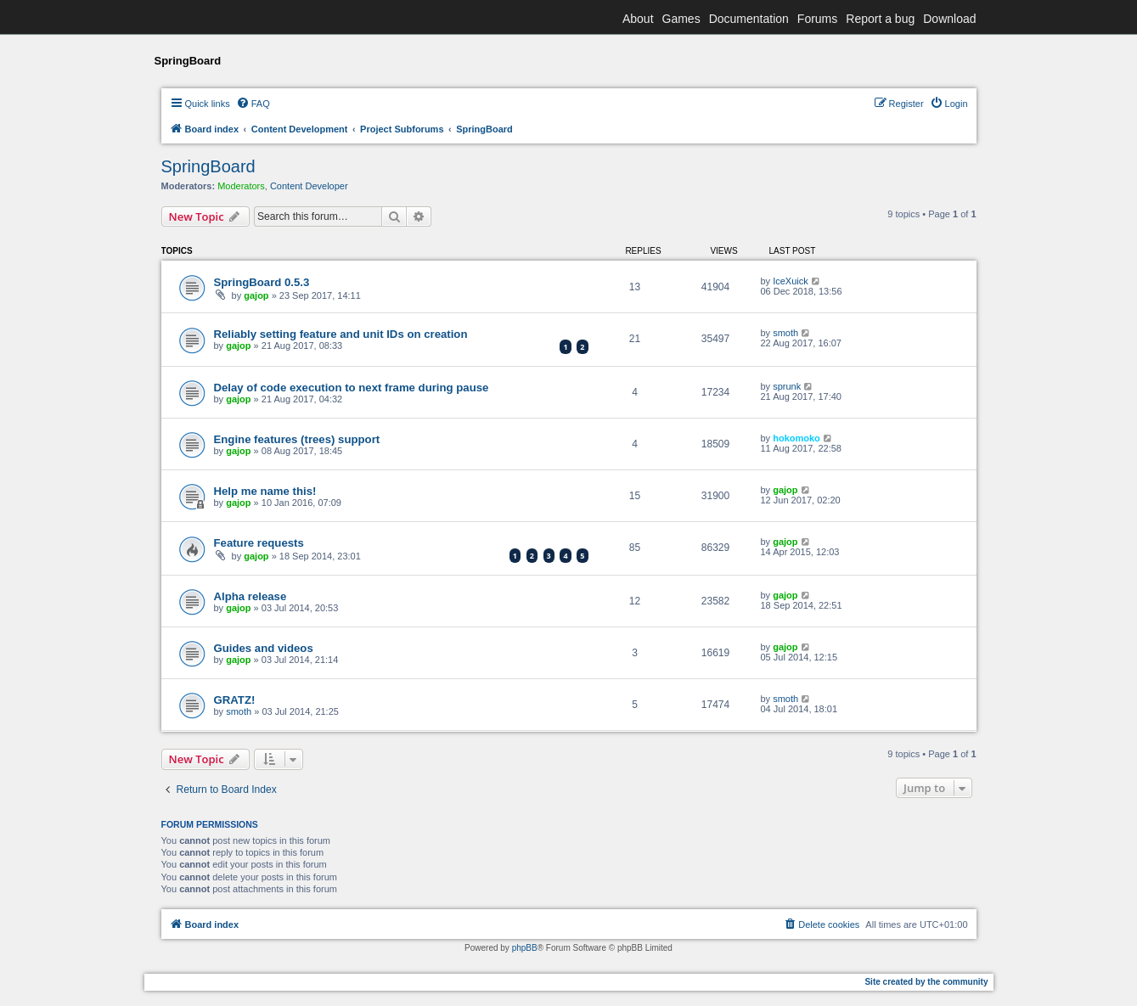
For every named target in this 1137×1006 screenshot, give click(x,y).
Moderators (241, 186)
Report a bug (880, 18)
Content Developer (309, 186)
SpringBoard (208, 166)
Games (681, 18)
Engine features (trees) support (297, 439)
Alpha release (250, 596)
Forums (817, 18)
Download (949, 18)
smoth (785, 333)
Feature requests (259, 543)
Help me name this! (265, 491)
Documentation (749, 18)
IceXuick (790, 281)
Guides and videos (263, 648)
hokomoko (796, 438)
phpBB (525, 948)
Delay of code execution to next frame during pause (351, 387)
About (638, 18)
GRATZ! (235, 700)
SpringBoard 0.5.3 (262, 282)
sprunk (787, 386)
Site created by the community (926, 981)
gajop (256, 295)
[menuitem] (253, 103)
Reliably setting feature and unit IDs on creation (341, 334)
